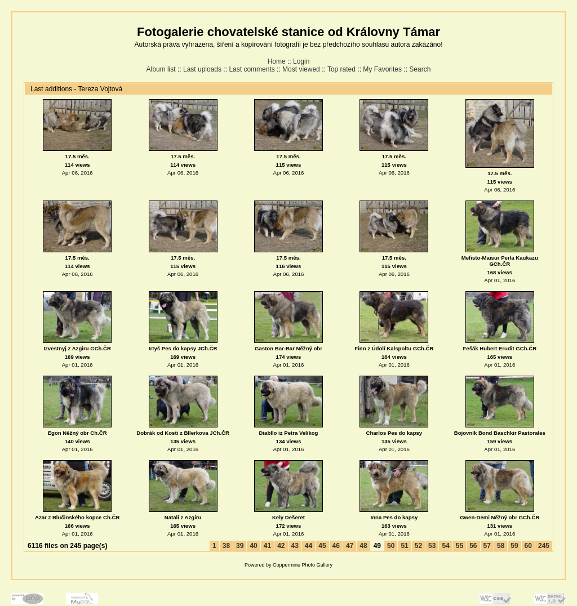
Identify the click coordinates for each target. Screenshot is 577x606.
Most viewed (301, 69)
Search (419, 69)
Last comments (251, 69)
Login (301, 61)
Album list (161, 69)
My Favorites (382, 69)
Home (277, 61)
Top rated (341, 69)
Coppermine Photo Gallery (302, 565)
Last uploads (202, 69)
